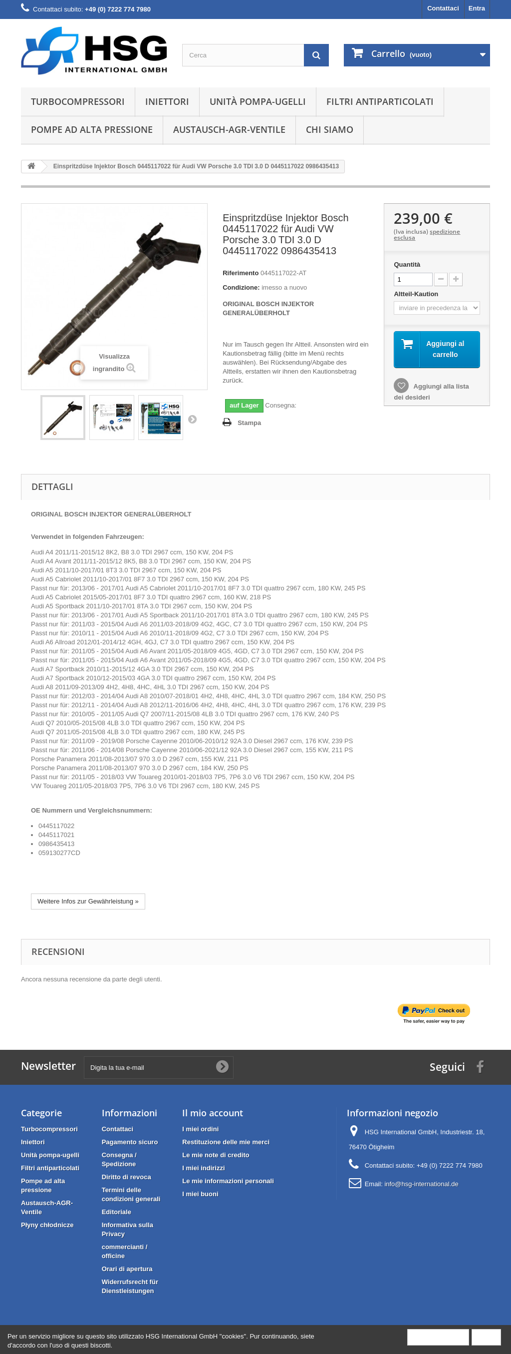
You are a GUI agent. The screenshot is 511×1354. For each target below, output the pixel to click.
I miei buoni (200, 1194)
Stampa (249, 423)
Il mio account (212, 1113)
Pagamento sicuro (130, 1142)
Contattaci (443, 8)
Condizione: (241, 287)
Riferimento (240, 273)
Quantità (407, 264)
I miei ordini (200, 1129)
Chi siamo (329, 129)
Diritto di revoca (126, 1177)
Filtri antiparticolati (380, 101)
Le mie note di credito (215, 1155)
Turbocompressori (78, 101)
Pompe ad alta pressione (92, 129)
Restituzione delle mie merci (225, 1142)
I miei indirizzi (203, 1168)
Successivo (192, 419)
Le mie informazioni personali (227, 1181)
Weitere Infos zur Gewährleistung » (88, 901)
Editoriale (116, 1212)
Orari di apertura (127, 1269)
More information (438, 1337)
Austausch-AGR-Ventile (229, 129)
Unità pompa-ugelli (258, 101)
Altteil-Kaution (417, 294)
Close (486, 1337)
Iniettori (167, 101)
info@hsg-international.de (421, 1184)
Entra (477, 8)
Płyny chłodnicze (47, 1225)
